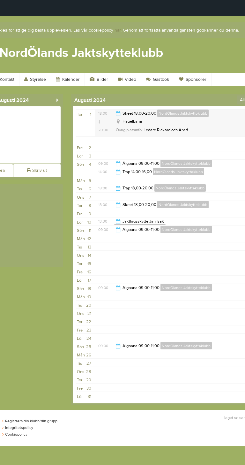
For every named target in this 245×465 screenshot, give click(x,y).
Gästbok (157, 79)
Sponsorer (192, 79)
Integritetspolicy (17, 427)
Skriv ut (37, 170)
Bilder (99, 79)
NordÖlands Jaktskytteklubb (183, 113)
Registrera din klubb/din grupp (29, 420)
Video (127, 79)
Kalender (68, 79)
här (118, 30)
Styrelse (35, 79)
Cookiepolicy (14, 434)
